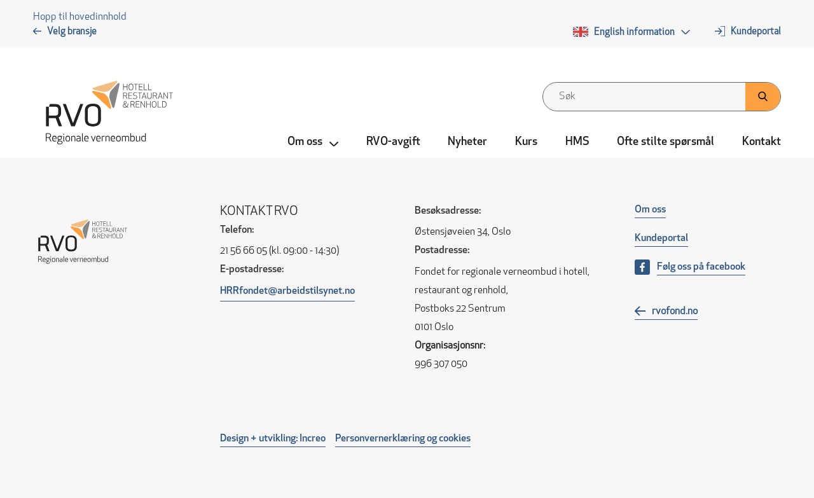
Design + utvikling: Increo (273, 439)
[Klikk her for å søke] (762, 97)
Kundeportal (756, 32)
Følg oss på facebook (701, 267)
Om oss (650, 210)
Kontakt (761, 142)
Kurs (526, 142)
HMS (577, 142)
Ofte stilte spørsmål (665, 142)
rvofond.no (675, 312)
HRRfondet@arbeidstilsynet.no (287, 291)
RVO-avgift (393, 142)
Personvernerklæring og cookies (403, 439)
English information (634, 33)
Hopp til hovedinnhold (80, 17)
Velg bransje (72, 32)
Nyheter (467, 142)
